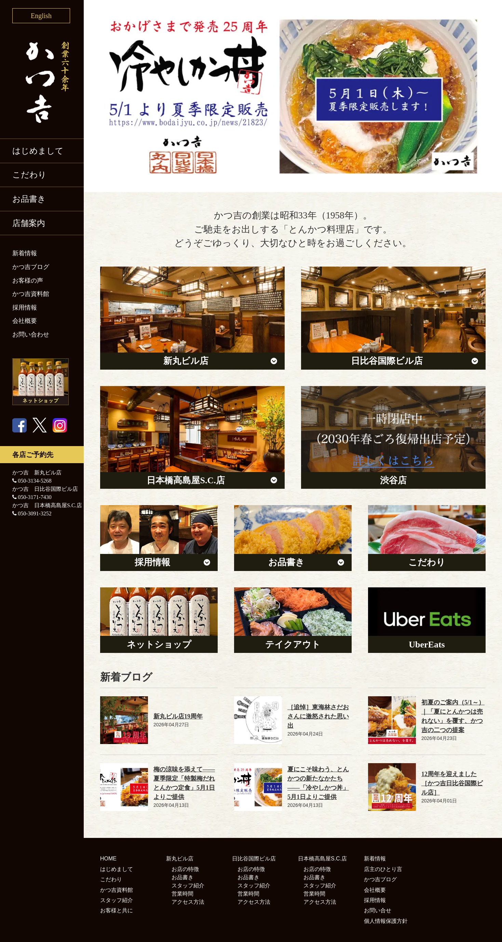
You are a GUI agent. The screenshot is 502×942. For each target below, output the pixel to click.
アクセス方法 (188, 902)
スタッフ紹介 (116, 900)
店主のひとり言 (383, 869)
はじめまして (38, 150)
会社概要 (24, 320)
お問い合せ (377, 910)
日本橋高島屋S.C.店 (322, 858)
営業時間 (182, 894)
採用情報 (24, 307)
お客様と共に (116, 910)
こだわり (29, 174)
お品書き (29, 199)
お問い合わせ (30, 334)
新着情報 (24, 253)
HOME (108, 858)
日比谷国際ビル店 (254, 858)
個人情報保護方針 (386, 921)
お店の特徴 (185, 869)
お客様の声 (27, 280)
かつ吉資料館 (30, 293)
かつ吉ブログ (30, 266)
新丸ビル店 (179, 858)
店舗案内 (28, 223)
